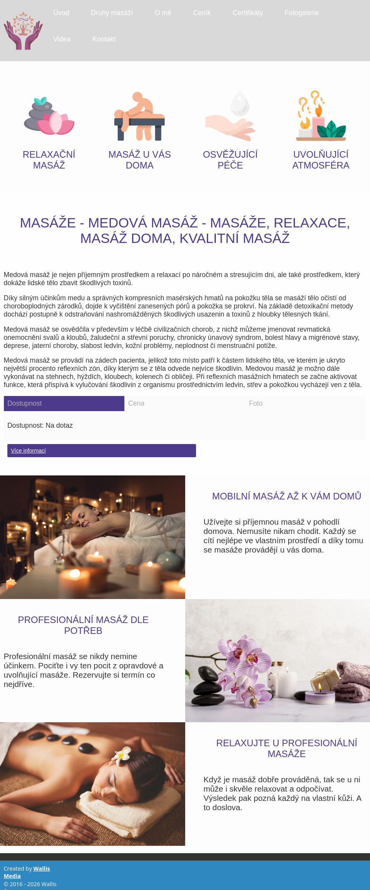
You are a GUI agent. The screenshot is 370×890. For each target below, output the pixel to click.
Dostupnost (24, 395)
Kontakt (103, 39)
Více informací (28, 442)
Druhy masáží (112, 13)
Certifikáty (248, 13)
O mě (163, 13)
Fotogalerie (302, 13)
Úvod (61, 13)
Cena (136, 395)
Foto (256, 395)
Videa (62, 39)
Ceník (202, 13)
